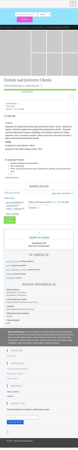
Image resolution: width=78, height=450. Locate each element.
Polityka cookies (15, 374)
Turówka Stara (37, 27)
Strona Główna (6, 27)
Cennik (10, 396)
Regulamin (12, 379)
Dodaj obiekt (13, 392)
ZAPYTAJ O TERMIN (10, 219)
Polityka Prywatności (17, 369)
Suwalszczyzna (22, 27)
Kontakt (11, 356)
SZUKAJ (24, 19)
